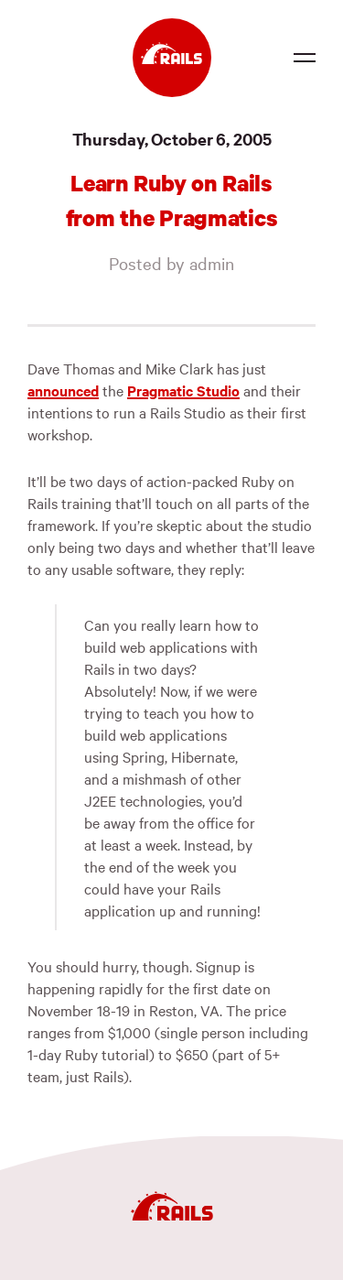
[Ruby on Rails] (172, 57)
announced (63, 390)
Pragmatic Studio (183, 390)
